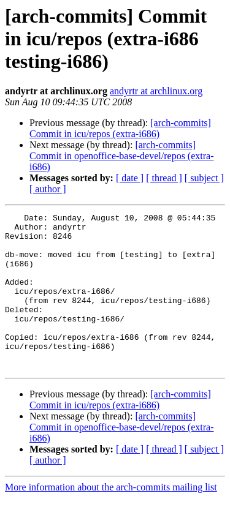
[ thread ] (164, 178)
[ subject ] (204, 178)
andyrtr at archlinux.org (156, 91)
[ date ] (130, 178)
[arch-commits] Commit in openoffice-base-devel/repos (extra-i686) (121, 156)
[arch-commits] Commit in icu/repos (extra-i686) (120, 128)
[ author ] (47, 189)
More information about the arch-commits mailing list (111, 518)
